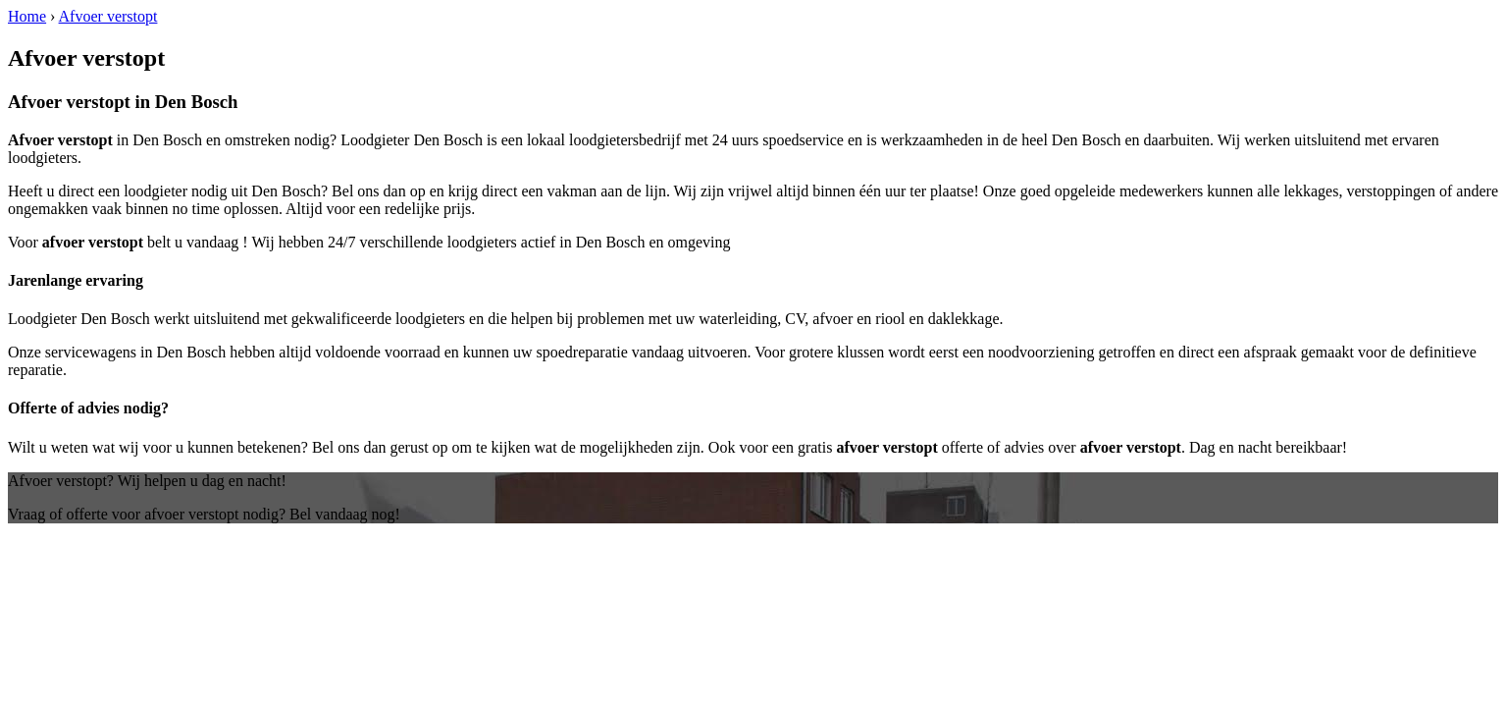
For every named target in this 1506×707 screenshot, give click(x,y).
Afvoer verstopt (108, 16)
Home (27, 16)
